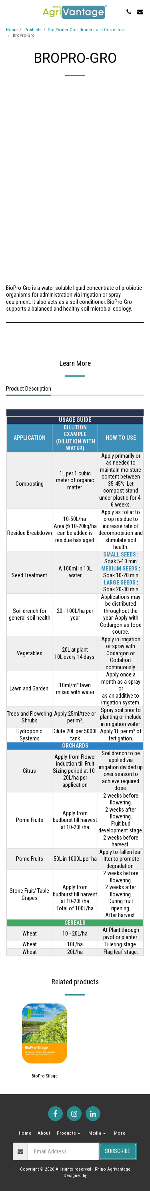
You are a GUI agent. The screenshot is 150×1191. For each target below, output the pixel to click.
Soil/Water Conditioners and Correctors (87, 29)
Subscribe (117, 1151)
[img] (44, 1033)
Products (33, 29)
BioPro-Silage (45, 1076)
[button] (9, 11)
